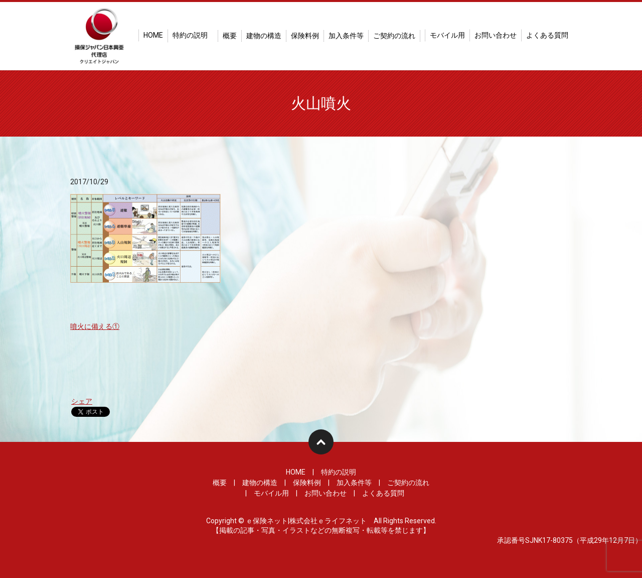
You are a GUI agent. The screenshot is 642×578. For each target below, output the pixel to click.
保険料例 (305, 36)
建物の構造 (263, 36)
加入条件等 (346, 36)
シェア (81, 401)
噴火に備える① (94, 326)
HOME (153, 35)
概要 (230, 36)
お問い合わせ (495, 35)
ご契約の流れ (394, 36)
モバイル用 (447, 35)
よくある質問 (547, 35)
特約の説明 (190, 35)
